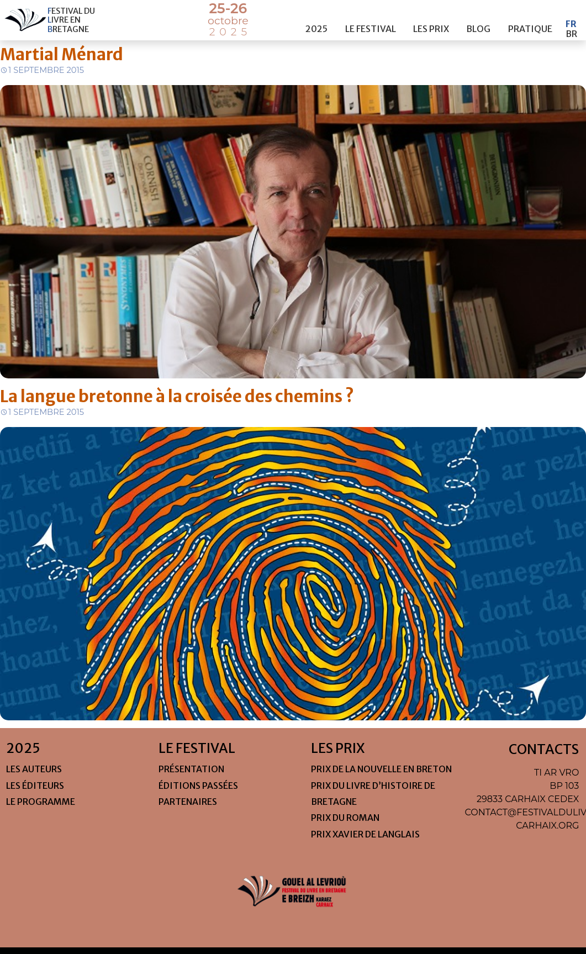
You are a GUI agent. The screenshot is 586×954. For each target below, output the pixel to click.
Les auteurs (34, 768)
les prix (431, 18)
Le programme (40, 801)
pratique (530, 18)
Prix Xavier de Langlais (365, 834)
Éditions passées (198, 785)
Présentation (191, 768)
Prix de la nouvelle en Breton (381, 768)
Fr (571, 13)
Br (571, 23)
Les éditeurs (35, 785)
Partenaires (188, 801)
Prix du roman (345, 817)
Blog (478, 18)
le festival (370, 18)
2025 (316, 18)
